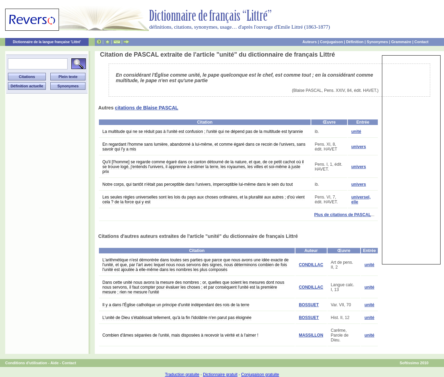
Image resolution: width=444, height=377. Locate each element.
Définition (355, 42)
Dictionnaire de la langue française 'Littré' (47, 42)
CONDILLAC (311, 264)
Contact (421, 42)
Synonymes (377, 42)
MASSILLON (311, 335)
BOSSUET (309, 304)
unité (356, 131)
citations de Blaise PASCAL (146, 107)
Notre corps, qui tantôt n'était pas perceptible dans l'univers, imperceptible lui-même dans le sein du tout (197, 184)
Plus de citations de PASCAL (342, 214)
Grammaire (401, 42)
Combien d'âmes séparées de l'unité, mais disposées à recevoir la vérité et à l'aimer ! (180, 335)
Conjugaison (331, 42)
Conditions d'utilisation (26, 363)
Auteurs (309, 42)
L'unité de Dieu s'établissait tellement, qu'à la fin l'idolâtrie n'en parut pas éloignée (176, 317)
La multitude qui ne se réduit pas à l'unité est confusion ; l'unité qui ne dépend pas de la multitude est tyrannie (202, 131)
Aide (54, 363)
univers (358, 146)
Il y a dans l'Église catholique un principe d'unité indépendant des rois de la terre (175, 304)
